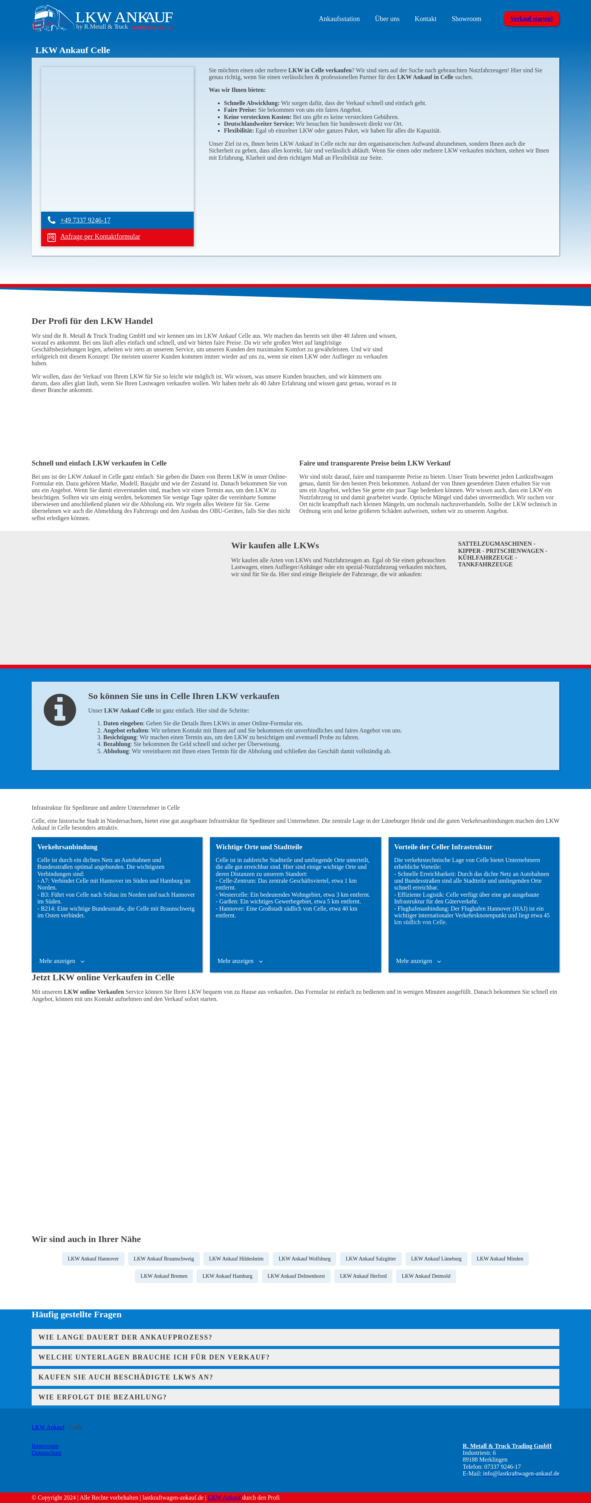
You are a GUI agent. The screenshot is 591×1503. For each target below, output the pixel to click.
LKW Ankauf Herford (363, 1276)
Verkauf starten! (531, 18)
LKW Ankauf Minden (500, 1259)
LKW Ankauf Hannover (93, 1259)
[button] (62, 961)
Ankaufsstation (339, 19)
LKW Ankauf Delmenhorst (296, 1276)
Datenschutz (46, 1453)
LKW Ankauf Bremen (164, 1276)
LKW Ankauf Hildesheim (236, 1259)
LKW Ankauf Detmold (426, 1276)
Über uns (387, 19)
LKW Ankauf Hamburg (227, 1276)
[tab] (295, 1337)
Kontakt (425, 19)
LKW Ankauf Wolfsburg (305, 1259)
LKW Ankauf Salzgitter (371, 1259)
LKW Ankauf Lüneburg (436, 1259)
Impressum (45, 1446)
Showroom (466, 19)
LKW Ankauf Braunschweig (164, 1259)
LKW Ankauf (48, 1427)
